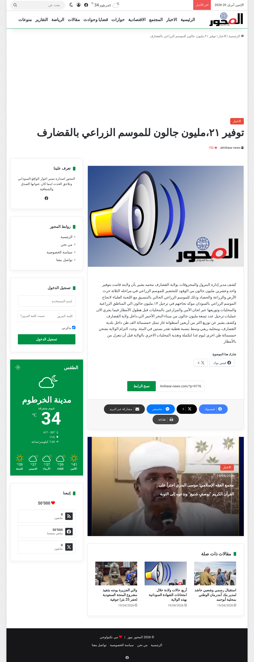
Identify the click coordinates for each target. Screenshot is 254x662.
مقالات (74, 19)
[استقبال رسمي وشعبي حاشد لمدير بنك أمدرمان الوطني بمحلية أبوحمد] (215, 573)
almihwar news (230, 148)
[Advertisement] (127, 78)
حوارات (118, 19)
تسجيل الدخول (46, 339)
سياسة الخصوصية (59, 252)
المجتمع (156, 19)
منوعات (25, 19)
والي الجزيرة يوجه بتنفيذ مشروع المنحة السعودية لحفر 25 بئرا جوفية (120, 595)
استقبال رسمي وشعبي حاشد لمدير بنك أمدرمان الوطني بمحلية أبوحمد (215, 595)
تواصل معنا (64, 260)
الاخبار (171, 19)
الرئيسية (188, 19)
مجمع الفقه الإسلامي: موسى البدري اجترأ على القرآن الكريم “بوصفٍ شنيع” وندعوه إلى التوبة (197, 497)
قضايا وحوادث (95, 19)
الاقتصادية (137, 19)
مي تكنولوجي (109, 637)
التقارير (41, 19)
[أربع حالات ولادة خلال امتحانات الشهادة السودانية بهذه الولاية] (166, 573)
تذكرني (68, 328)
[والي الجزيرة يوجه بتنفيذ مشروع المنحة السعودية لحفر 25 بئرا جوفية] (116, 573)
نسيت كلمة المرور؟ (32, 316)
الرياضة (57, 19)
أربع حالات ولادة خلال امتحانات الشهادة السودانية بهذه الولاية (168, 595)
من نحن (66, 244)
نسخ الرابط (141, 386)
